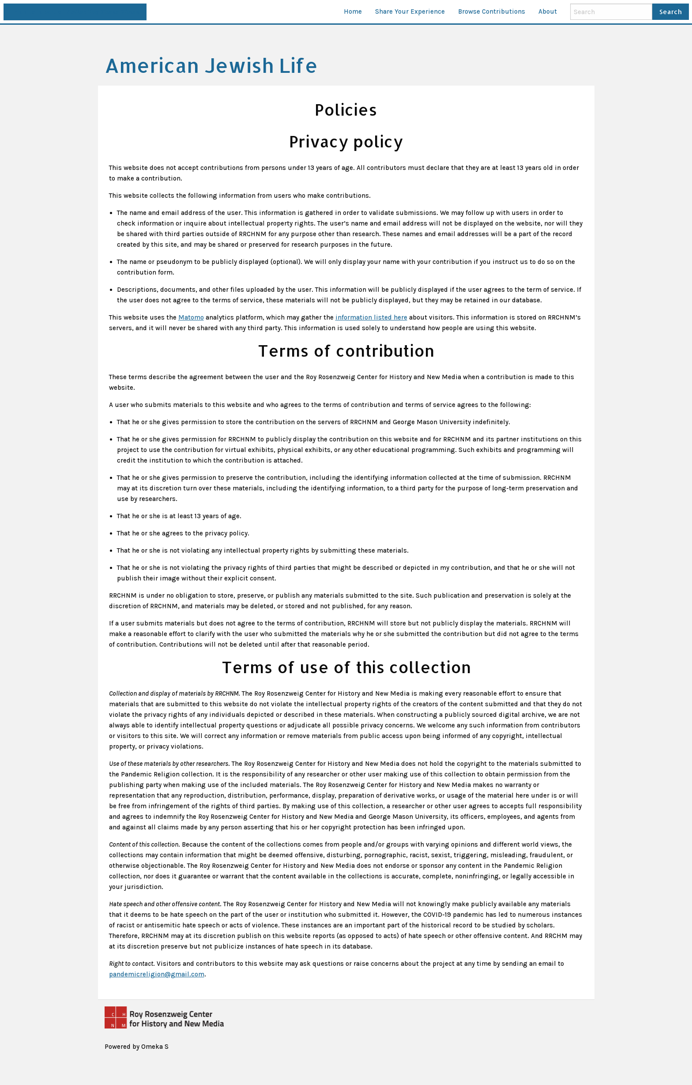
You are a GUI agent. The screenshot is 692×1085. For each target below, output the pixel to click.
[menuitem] (353, 12)
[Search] (611, 11)
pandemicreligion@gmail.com (156, 974)
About (547, 11)
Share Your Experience (410, 11)
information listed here (371, 317)
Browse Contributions (491, 11)
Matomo (191, 317)
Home (353, 11)
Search (670, 12)
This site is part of (75, 11)
